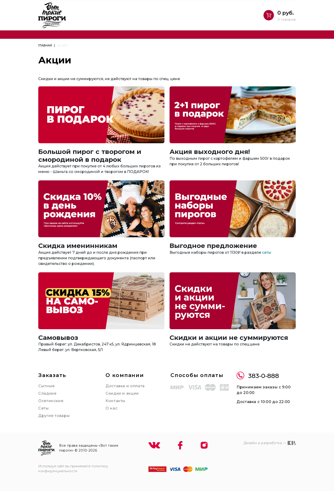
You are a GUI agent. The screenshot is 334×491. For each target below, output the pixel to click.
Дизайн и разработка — (270, 443)
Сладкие (47, 393)
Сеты (43, 408)
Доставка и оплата (125, 386)
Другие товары (54, 415)
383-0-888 (258, 376)
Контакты (115, 401)
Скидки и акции (122, 393)
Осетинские (50, 401)
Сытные (46, 386)
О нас (111, 408)
